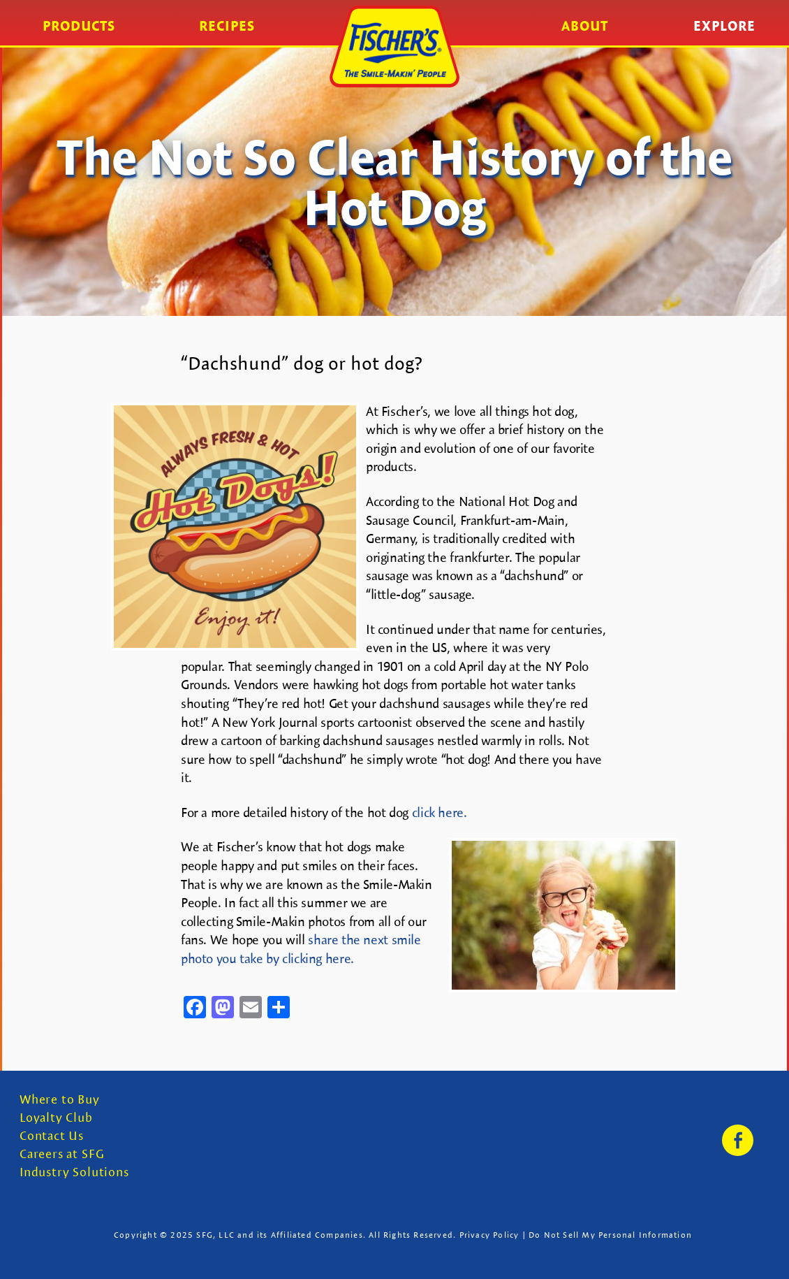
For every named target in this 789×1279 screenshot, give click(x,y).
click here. (439, 812)
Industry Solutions (74, 1172)
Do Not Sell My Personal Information (610, 1234)
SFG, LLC (215, 1234)
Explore (724, 25)
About (584, 25)
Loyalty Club (56, 1118)
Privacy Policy (489, 1234)
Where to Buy (60, 1099)
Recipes (227, 25)
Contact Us (52, 1136)
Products (79, 25)
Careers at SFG (62, 1154)
